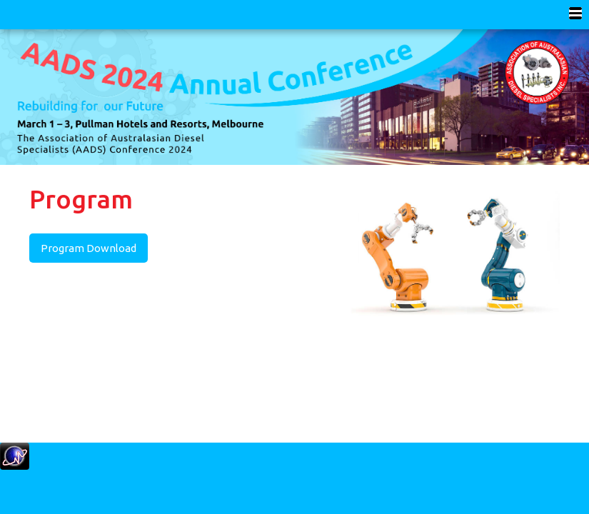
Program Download (88, 248)
